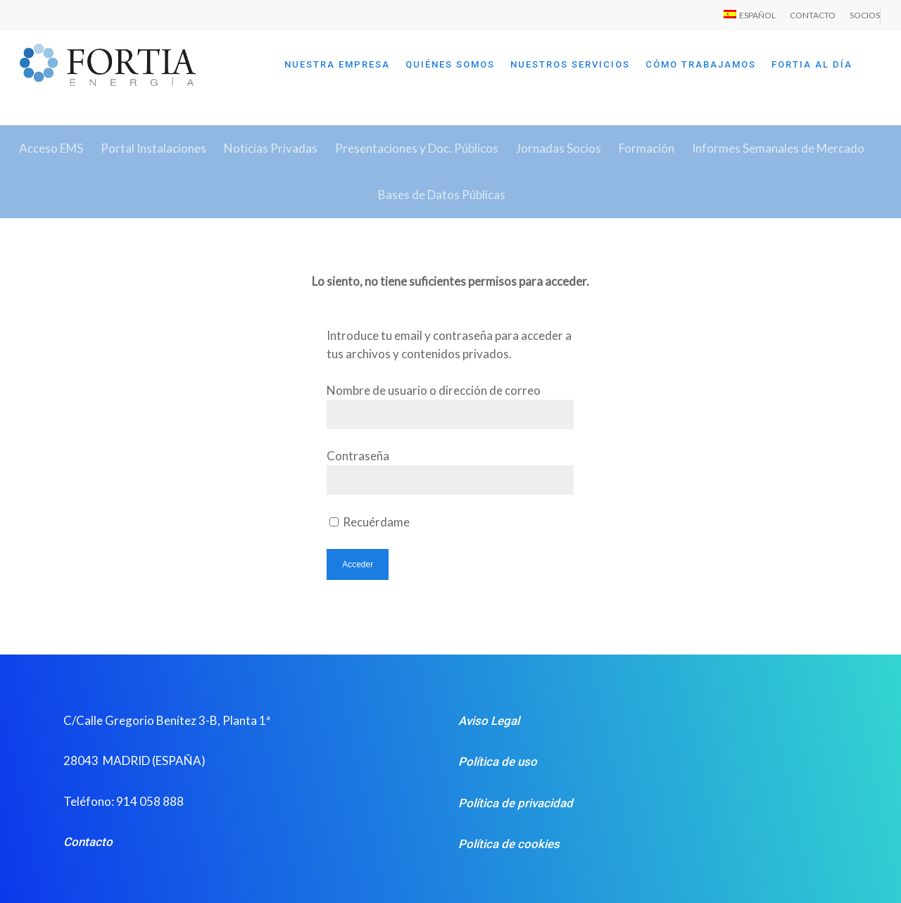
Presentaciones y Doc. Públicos (416, 148)
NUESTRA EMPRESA (337, 64)
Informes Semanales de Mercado (778, 148)
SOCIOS (865, 15)
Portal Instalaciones (153, 148)
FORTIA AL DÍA (811, 64)
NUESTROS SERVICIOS (570, 64)
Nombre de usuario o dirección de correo (434, 390)
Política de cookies (509, 844)
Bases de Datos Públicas (441, 194)
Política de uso (497, 761)
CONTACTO (813, 15)
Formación (646, 148)
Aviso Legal (488, 721)
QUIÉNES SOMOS (450, 64)
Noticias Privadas (270, 148)
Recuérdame (369, 521)
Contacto (88, 842)
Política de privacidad (515, 803)
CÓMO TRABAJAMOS (700, 64)
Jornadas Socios (558, 148)
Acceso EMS (51, 148)
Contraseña (358, 455)
